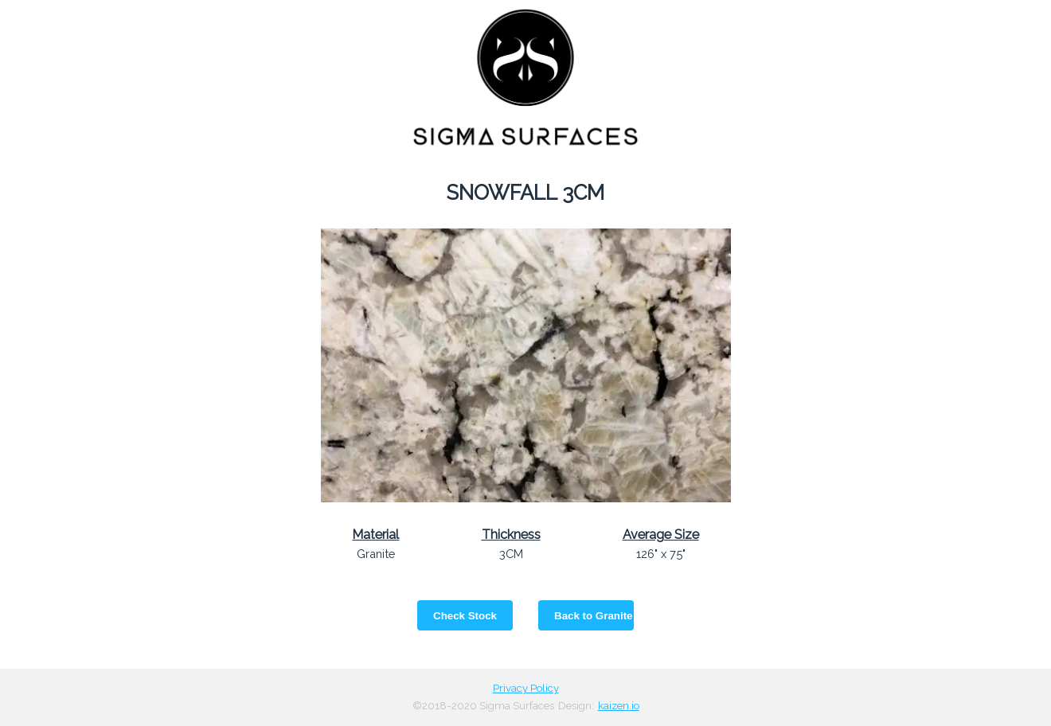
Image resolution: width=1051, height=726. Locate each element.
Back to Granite (593, 616)
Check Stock (465, 616)
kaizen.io (618, 706)
